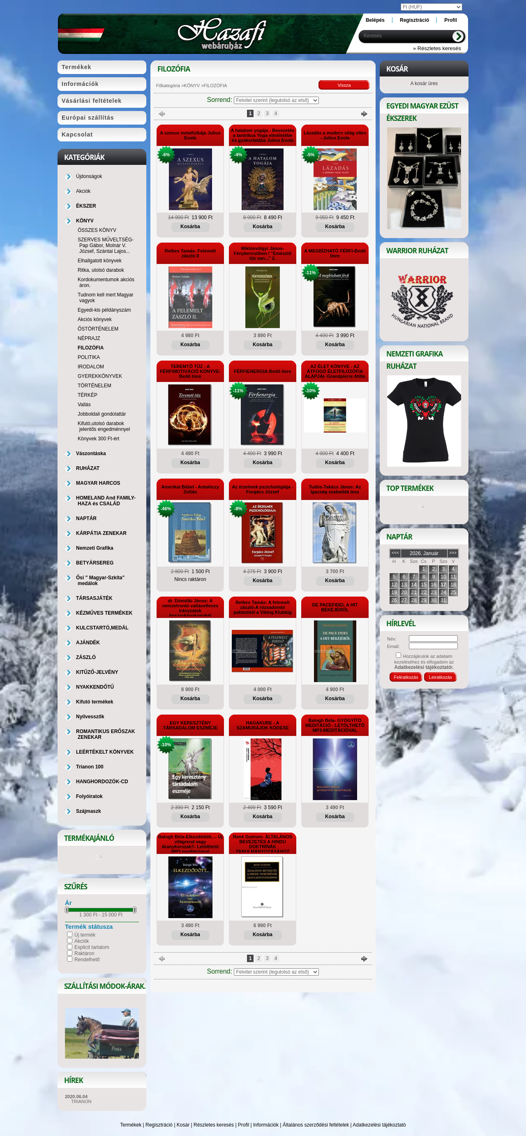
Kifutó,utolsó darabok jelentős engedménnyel (104, 426)
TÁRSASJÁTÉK (94, 598)
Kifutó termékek (94, 702)
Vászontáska (91, 453)
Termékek (130, 1125)
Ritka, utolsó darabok (101, 270)
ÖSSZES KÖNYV (97, 230)
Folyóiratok (89, 796)
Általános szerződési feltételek (316, 1125)
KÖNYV (192, 85)
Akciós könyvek (95, 319)
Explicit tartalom (91, 947)
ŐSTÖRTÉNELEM (98, 329)
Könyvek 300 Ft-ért (98, 439)
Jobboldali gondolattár (102, 414)
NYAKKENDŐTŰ (95, 687)
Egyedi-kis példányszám (104, 310)
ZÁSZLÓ (86, 657)
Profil (243, 1125)
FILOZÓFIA (91, 348)
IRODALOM (91, 367)
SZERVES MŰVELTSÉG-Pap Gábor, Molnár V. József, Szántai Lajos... (106, 245)
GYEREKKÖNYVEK (100, 376)
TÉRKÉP (87, 395)
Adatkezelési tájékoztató (379, 1125)
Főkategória (168, 85)
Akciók (81, 941)
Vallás (84, 404)
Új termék (84, 935)
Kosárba (190, 226)
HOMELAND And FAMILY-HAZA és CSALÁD (106, 501)
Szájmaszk (88, 811)
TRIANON (81, 1101)
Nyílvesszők (90, 717)
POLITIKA (89, 357)
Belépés (375, 20)
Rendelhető (86, 959)
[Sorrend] (276, 100)
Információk (266, 1125)
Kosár (183, 1125)
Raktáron (84, 953)
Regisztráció (159, 1125)
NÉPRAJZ (89, 338)
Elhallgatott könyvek (100, 261)
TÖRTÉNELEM (94, 386)
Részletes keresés (214, 1125)
